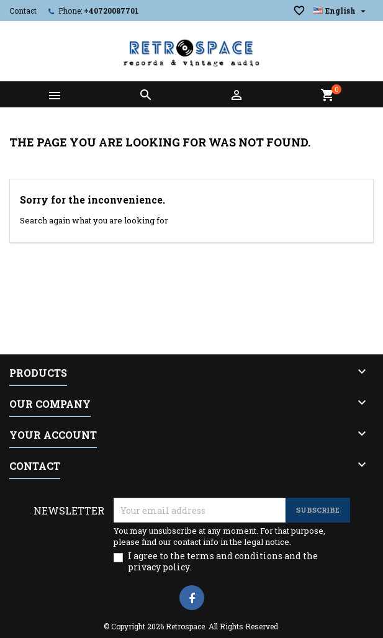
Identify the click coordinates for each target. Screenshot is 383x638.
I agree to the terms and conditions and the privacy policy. (223, 561)
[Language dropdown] (341, 10)
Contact (23, 11)
